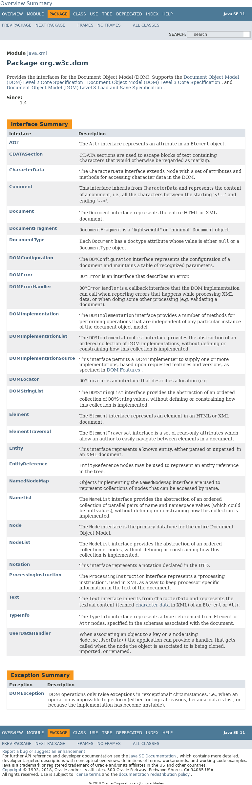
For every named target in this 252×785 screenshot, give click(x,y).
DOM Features (124, 369)
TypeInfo (19, 615)
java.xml (37, 53)
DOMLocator (24, 379)
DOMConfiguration (31, 257)
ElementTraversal (30, 431)
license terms (88, 774)
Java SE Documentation (153, 756)
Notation (19, 564)
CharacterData (26, 169)
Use (94, 14)
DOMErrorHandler (30, 286)
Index (152, 14)
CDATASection (26, 154)
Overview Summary (26, 3)
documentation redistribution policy (155, 774)
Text (14, 597)
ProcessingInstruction (35, 574)
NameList (20, 497)
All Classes (146, 25)
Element (19, 414)
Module (35, 14)
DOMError (20, 274)
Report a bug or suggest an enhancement (43, 751)
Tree (107, 14)
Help (167, 14)
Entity (16, 448)
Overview (12, 14)
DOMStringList (26, 391)
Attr (13, 142)
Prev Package (17, 25)
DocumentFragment (33, 228)
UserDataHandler (30, 633)
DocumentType (27, 239)
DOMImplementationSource (42, 358)
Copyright (12, 770)
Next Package (50, 25)
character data (153, 604)
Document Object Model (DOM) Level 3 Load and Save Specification (85, 87)
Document (21, 211)
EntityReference (28, 463)
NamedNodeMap (29, 480)
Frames (85, 25)
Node (15, 525)
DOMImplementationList (38, 336)
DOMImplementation (34, 313)
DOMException (26, 693)
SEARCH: (177, 34)
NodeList (19, 542)
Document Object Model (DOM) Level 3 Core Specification (154, 82)
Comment (20, 186)
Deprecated (129, 14)
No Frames (109, 25)
